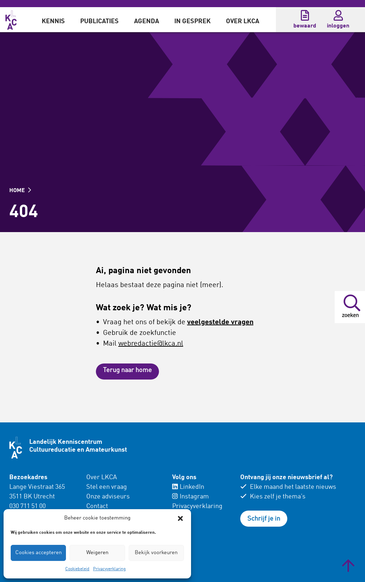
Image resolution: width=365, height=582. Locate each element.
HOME (20, 191)
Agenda (146, 21)
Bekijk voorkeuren (156, 553)
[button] (180, 518)
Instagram (190, 496)
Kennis (53, 21)
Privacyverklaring (109, 569)
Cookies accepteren (38, 553)
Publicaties (99, 21)
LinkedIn (188, 487)
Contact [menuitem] (97, 506)
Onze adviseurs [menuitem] (108, 496)
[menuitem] (53, 19)
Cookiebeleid (77, 569)
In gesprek (192, 21)
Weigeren (97, 553)
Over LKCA (242, 21)
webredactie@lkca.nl (150, 343)
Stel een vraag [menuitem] (106, 487)
